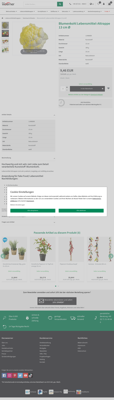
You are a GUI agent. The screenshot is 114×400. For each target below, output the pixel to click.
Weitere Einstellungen (17, 205)
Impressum (30, 201)
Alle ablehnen (81, 210)
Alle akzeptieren (32, 210)
